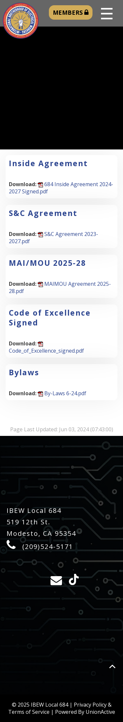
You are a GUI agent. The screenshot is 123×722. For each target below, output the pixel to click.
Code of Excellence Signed (50, 317)
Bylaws (24, 372)
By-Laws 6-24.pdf (62, 393)
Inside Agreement (48, 163)
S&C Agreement (43, 213)
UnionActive (100, 711)
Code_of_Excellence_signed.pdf (46, 347)
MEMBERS (71, 12)
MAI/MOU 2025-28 (47, 263)
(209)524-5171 (47, 546)
